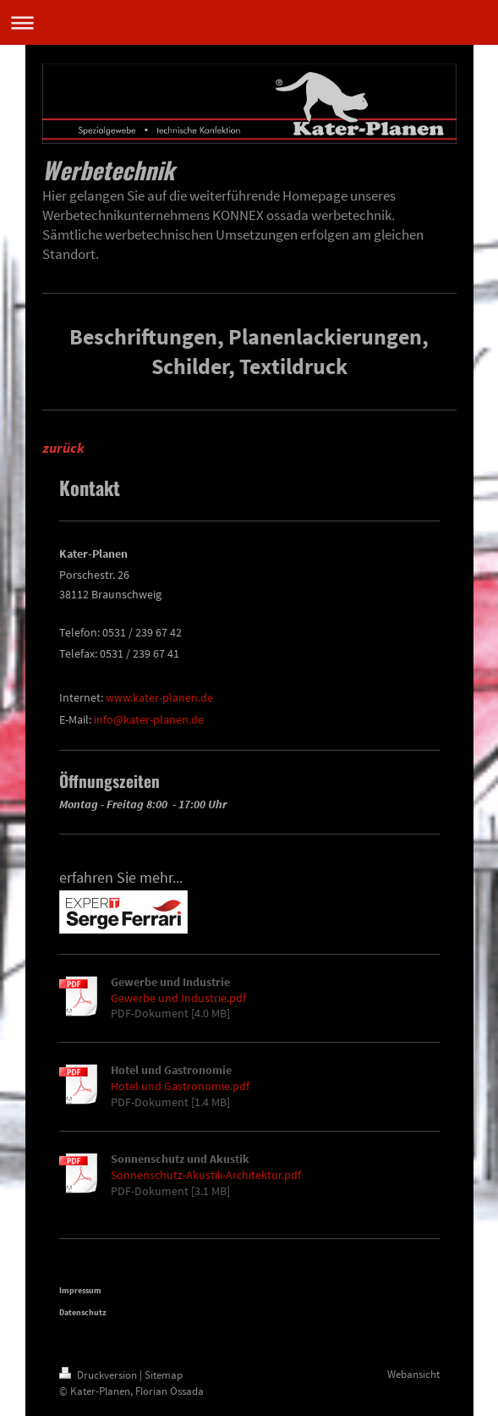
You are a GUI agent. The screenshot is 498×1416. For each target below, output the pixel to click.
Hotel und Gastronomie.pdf (180, 1086)
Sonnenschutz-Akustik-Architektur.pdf (206, 1174)
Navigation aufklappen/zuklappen (249, 22)
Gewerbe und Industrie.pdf (178, 998)
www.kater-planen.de (159, 697)
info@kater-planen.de (149, 719)
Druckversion (99, 1375)
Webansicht (413, 1374)
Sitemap (164, 1375)
